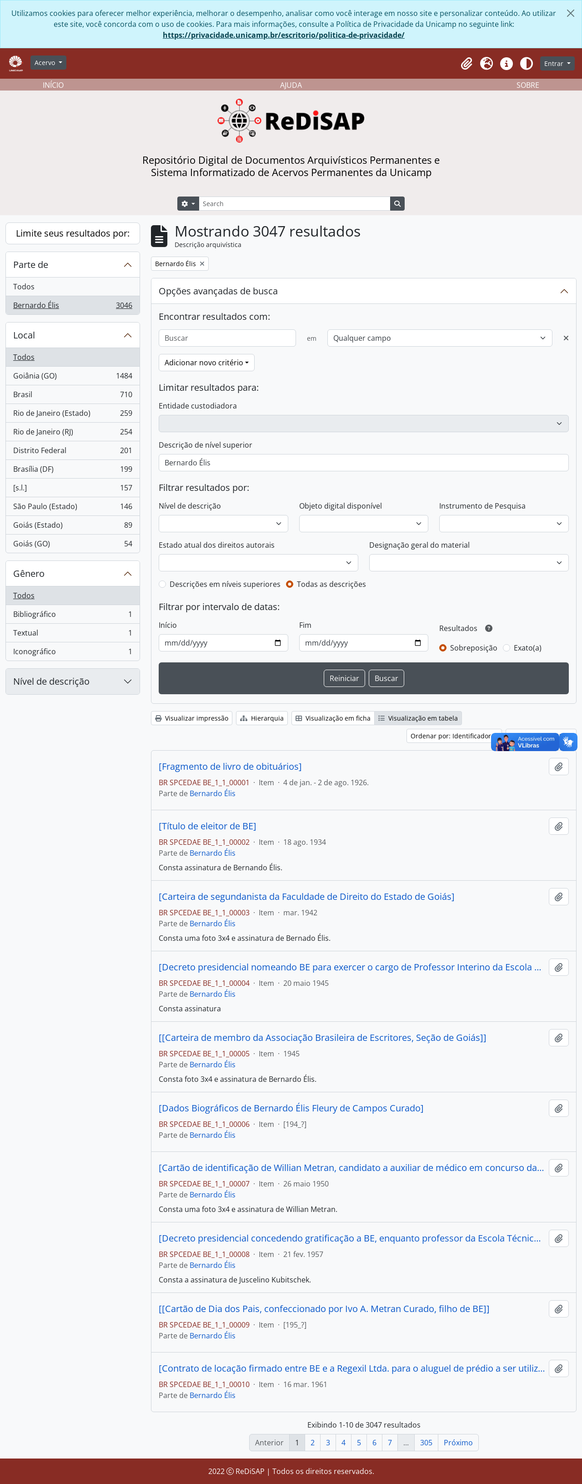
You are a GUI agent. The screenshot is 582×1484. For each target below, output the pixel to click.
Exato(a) (528, 648)
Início (168, 625)
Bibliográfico (72, 616)
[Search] (295, 204)
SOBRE (528, 85)
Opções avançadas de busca (218, 291)
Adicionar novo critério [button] (204, 363)
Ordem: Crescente (538, 736)
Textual (72, 634)
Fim (305, 625)
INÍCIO (53, 85)
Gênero (29, 573)
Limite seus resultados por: (73, 233)
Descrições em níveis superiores (225, 584)
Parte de (30, 264)
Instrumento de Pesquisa (482, 506)
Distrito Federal (72, 452)
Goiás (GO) (72, 545)
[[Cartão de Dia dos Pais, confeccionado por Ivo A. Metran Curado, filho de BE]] (324, 1308)
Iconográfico (72, 653)
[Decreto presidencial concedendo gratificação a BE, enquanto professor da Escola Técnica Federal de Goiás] (352, 1238)
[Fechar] (571, 13)
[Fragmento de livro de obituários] (230, 766)
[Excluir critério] (566, 338)
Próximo (458, 1443)
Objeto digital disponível (340, 506)
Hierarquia (262, 718)
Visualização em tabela (418, 718)
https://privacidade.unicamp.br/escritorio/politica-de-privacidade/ (284, 35)
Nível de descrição (51, 681)
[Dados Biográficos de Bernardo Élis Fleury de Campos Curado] (291, 1108)
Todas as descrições (331, 584)
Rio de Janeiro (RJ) (72, 433)
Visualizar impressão (191, 718)
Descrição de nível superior (205, 445)
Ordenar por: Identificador (452, 736)
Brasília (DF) (72, 471)
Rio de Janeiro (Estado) (72, 415)
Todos (24, 287)
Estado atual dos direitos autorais (217, 545)
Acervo (46, 62)
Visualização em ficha (333, 718)
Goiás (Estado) (72, 527)
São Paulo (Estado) (72, 508)
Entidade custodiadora (198, 406)
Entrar (554, 63)
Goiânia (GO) (72, 377)
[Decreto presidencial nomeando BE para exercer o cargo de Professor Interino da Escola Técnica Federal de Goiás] (352, 967)
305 (426, 1443)
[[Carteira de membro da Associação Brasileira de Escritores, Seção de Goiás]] (323, 1037)
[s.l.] (72, 489)
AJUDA (291, 85)
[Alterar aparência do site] (527, 64)
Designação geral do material (419, 545)
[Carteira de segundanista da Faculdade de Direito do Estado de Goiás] (307, 896)
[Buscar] (227, 338)
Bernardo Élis (72, 307)
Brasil (72, 396)
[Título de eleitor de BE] (207, 826)
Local (24, 335)
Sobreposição (473, 648)
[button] (467, 64)
